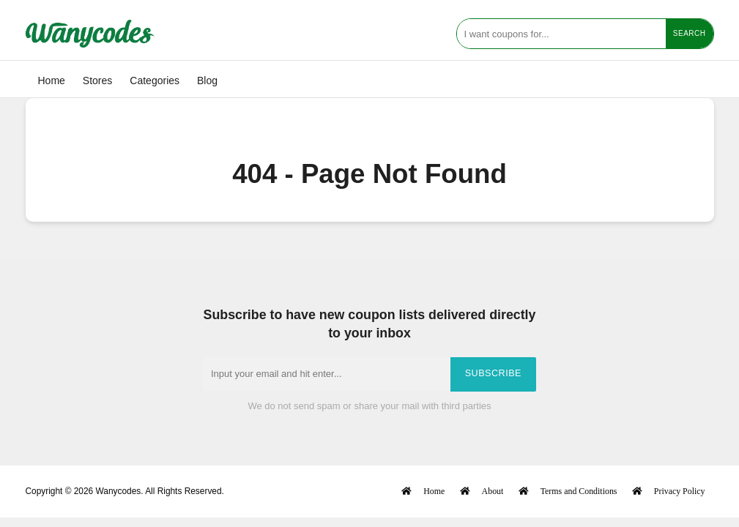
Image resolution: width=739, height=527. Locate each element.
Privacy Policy (679, 491)
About (493, 491)
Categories (154, 80)
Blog (207, 80)
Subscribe (493, 373)
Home (51, 80)
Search (689, 33)
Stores (97, 80)
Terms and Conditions (579, 491)
